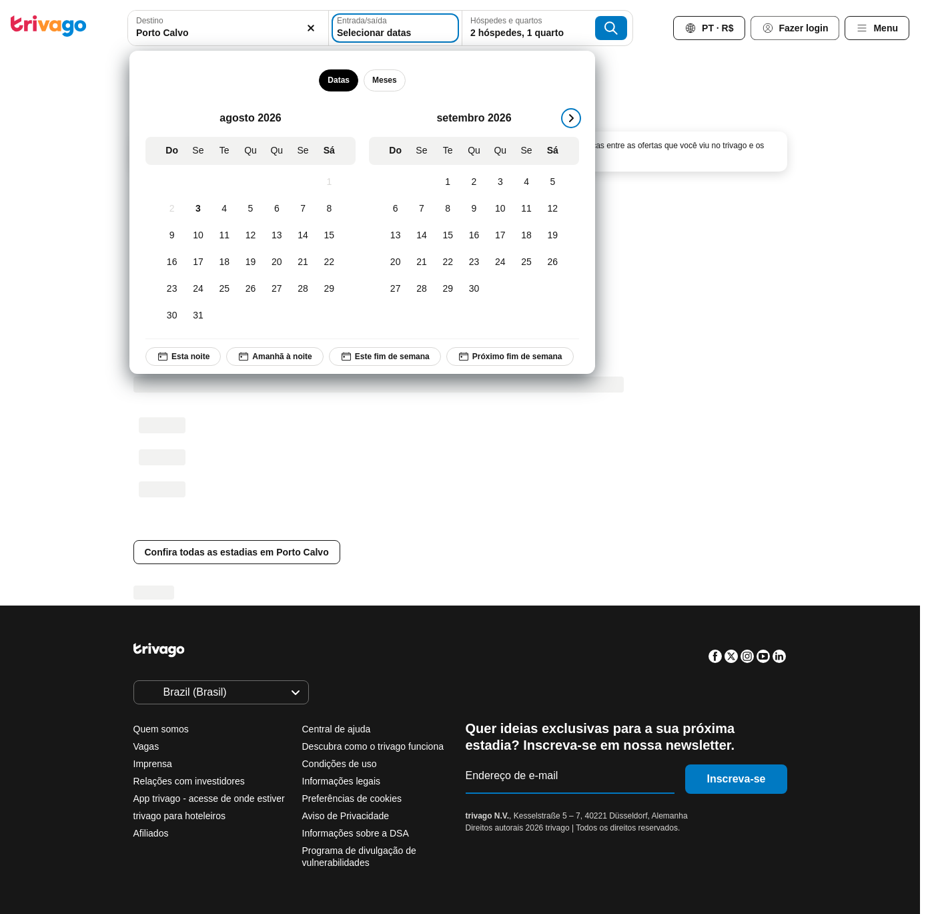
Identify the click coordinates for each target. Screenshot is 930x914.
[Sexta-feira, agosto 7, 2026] (303, 209)
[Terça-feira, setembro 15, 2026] (447, 236)
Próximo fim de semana (509, 357)
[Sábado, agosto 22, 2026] (329, 262)
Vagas (146, 746)
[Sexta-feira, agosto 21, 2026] (303, 262)
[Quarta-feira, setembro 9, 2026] (473, 209)
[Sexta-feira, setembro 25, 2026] (526, 262)
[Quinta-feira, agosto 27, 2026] (277, 289)
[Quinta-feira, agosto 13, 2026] (277, 236)
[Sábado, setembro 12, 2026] (552, 209)
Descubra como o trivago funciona (373, 746)
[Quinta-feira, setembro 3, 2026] (500, 182)
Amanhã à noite (275, 357)
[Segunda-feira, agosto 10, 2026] (198, 236)
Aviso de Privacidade (345, 816)
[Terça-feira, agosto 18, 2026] (224, 262)
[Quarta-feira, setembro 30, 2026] (473, 289)
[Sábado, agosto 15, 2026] (329, 236)
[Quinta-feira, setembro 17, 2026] (500, 236)
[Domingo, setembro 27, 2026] (395, 289)
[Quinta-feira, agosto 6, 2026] (277, 209)
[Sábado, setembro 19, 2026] (552, 236)
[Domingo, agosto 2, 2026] (172, 209)
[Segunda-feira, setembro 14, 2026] (421, 236)
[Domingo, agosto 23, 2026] (172, 289)
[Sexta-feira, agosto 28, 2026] (303, 289)
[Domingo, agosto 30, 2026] (172, 316)
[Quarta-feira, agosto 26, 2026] (250, 289)
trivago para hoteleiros (179, 816)
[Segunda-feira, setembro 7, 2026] (421, 209)
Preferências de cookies (353, 798)
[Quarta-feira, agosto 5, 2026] (250, 209)
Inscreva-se (736, 778)
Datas (339, 80)
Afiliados (151, 833)
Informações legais (341, 781)
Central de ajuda (336, 729)
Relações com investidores (189, 781)
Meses (384, 80)
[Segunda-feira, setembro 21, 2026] (421, 262)
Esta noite (183, 357)
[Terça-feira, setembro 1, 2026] (447, 182)
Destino (149, 20)
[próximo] (571, 118)
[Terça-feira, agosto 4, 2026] (224, 209)
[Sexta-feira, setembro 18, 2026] (526, 236)
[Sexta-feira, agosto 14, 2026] (303, 236)
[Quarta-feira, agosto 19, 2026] (250, 262)
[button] (228, 28)
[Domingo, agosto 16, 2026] (172, 262)
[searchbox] (228, 33)
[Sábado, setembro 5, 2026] (552, 182)
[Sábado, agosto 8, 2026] (329, 209)
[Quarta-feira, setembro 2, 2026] (473, 182)
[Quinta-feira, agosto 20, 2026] (277, 262)
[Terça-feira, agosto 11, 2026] (224, 236)
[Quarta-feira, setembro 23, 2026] (473, 262)
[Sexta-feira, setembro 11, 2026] (526, 209)
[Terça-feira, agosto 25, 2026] (224, 289)
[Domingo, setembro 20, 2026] (395, 262)
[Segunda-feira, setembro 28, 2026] (421, 289)
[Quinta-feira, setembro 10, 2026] (500, 209)
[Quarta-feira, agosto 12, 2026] (250, 236)
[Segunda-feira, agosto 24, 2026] (198, 289)
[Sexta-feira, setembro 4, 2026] (526, 182)
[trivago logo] (49, 28)
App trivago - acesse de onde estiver (209, 798)
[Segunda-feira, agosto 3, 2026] (198, 209)
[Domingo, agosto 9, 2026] (172, 236)
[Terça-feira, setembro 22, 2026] (447, 262)
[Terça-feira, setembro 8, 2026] (447, 209)
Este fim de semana (384, 357)
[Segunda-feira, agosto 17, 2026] (198, 262)
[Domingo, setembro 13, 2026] (395, 236)
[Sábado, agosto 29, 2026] (329, 289)
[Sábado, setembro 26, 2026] (552, 262)
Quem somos (161, 729)
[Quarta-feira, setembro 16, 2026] (473, 236)
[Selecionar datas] (395, 28)
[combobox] (228, 28)
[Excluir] (311, 28)
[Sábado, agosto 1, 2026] (329, 182)
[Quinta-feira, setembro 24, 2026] (500, 262)
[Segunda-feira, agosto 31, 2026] (198, 316)
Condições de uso (339, 763)
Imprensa (152, 763)
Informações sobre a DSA (355, 833)
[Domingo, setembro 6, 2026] (395, 209)
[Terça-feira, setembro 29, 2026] (447, 289)
